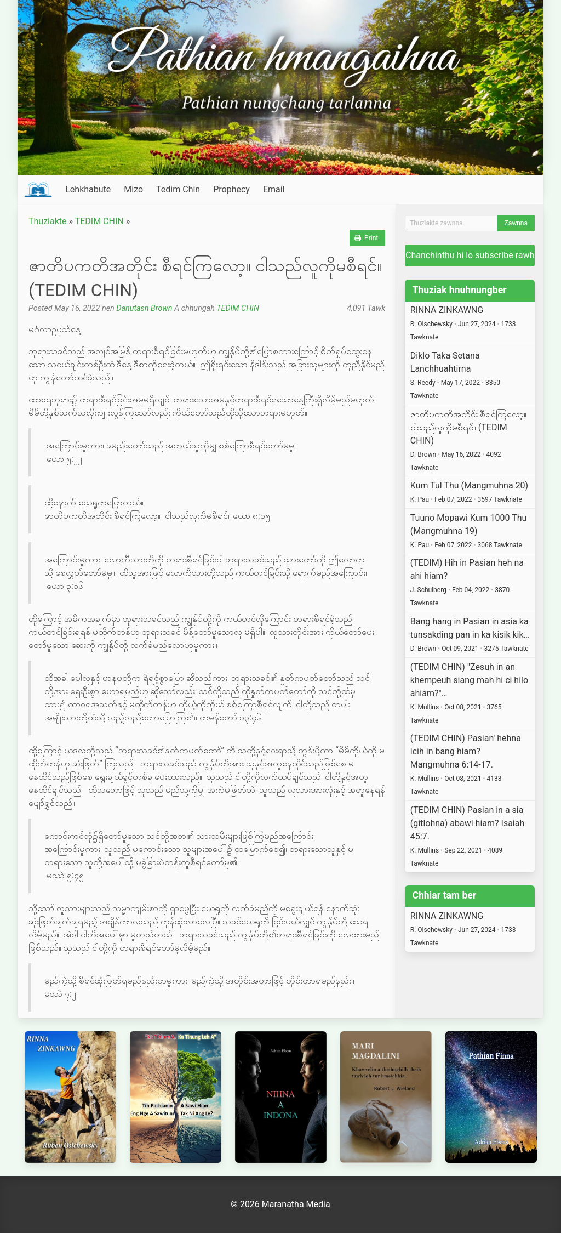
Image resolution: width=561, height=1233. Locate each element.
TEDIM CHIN (99, 221)
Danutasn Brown (144, 308)
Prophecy (231, 189)
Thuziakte (47, 221)
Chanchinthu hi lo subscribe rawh (469, 255)
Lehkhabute (88, 189)
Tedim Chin (178, 189)
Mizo (133, 189)
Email (274, 189)
